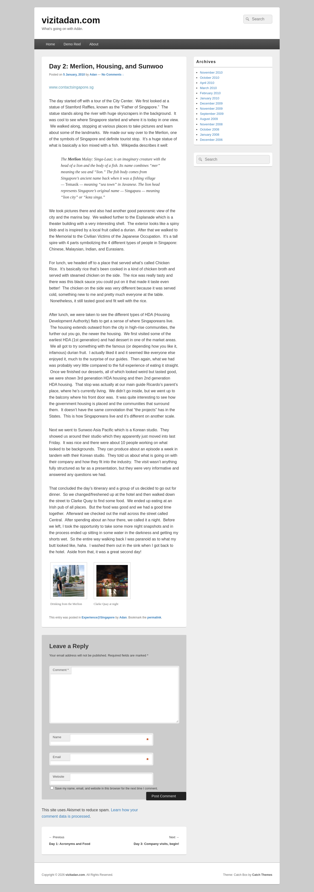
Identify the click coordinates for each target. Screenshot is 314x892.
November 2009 (211, 108)
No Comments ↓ (113, 74)
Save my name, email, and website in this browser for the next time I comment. (106, 788)
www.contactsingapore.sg (71, 87)
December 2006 (211, 140)
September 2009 (211, 114)
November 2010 (211, 72)
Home (50, 44)
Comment (61, 670)
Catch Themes (262, 875)
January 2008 (209, 134)
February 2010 (210, 93)
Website (58, 776)
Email (57, 757)
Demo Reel (72, 44)
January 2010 (209, 98)
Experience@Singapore (98, 617)
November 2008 (211, 124)
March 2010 (208, 88)
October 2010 (209, 77)
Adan (93, 74)
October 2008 (209, 129)
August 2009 (209, 119)
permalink (154, 617)
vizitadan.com (71, 20)
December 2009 (211, 103)
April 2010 (207, 83)
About (93, 44)
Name (57, 737)
